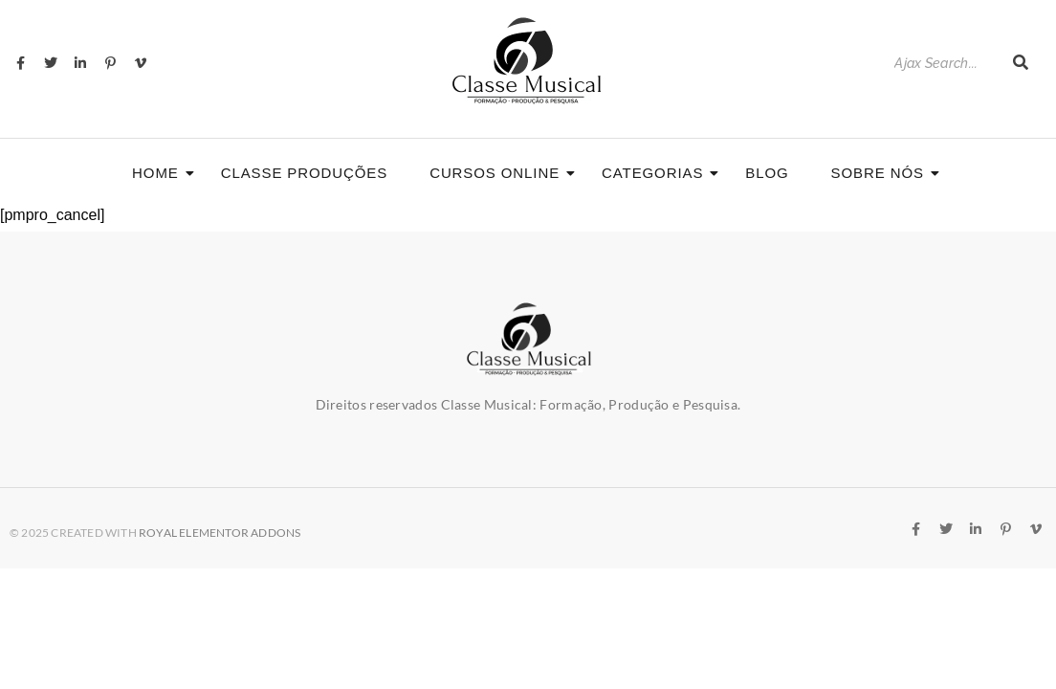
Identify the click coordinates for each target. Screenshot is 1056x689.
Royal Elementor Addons (219, 532)
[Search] (943, 63)
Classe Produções (304, 173)
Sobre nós (883, 173)
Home (161, 173)
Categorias (658, 173)
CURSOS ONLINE (500, 173)
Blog (766, 173)
